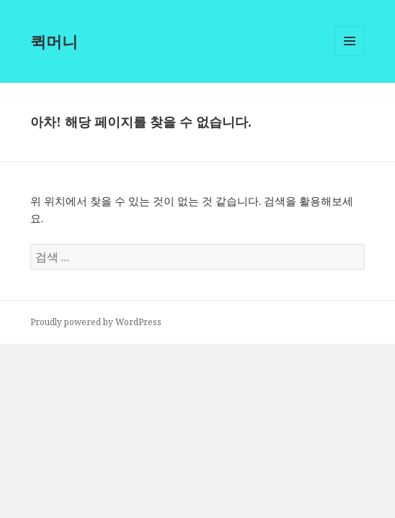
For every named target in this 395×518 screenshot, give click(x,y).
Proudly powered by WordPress (95, 322)
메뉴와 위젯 (350, 55)
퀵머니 (54, 41)
